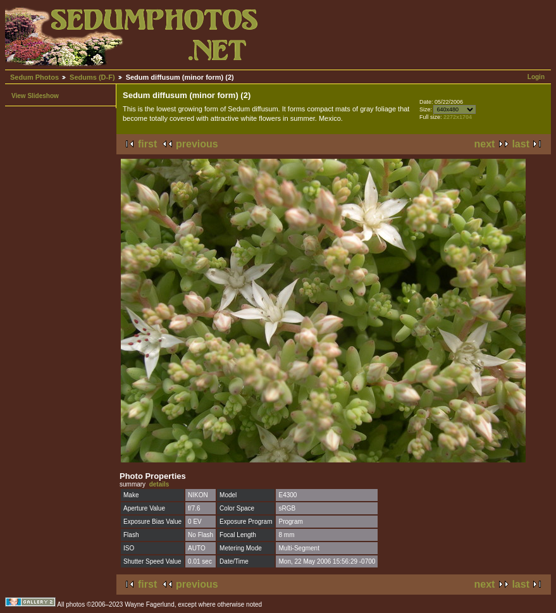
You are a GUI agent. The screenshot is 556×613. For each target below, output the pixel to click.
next (484, 144)
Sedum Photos (34, 77)
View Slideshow (35, 95)
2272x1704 (457, 117)
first (147, 144)
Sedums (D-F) (92, 77)
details (159, 484)
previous (197, 144)
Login (536, 76)
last (520, 144)
